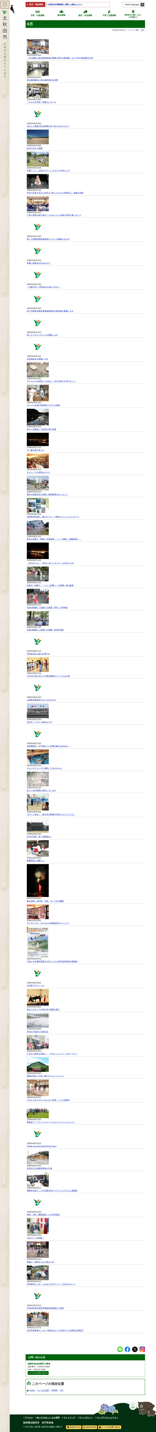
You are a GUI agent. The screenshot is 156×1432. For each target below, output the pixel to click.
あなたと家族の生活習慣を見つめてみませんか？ (48, 126)
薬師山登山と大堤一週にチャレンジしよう (45, 1076)
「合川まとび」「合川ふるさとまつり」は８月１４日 (50, 563)
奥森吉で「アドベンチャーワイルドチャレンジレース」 (51, 1122)
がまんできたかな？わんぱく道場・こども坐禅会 (48, 1100)
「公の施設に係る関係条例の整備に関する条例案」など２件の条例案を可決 (60, 58)
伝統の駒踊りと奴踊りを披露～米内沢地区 (45, 630)
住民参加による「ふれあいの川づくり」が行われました (51, 1284)
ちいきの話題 (43, 1390)
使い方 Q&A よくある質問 (48, 1418)
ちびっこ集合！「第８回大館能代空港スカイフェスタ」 (51, 814)
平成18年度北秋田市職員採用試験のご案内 (45, 1308)
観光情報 (61, 15)
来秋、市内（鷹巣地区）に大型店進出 (43, 1215)
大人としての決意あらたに (38, 472)
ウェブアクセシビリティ (107, 1418)
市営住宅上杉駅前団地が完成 (39, 1168)
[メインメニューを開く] (5, 5)
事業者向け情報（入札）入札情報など (133, 16)
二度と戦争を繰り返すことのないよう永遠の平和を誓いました (54, 215)
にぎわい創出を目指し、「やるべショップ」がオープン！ (52, 1054)
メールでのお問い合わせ (38, 1373)
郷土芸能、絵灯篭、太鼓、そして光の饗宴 (45, 901)
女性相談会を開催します (37, 359)
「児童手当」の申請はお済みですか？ (43, 287)
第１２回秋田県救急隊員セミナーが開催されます (48, 239)
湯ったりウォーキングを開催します (42, 335)
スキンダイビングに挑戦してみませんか (44, 768)
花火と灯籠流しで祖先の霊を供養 (41, 429)
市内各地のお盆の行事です (38, 654)
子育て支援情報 (109, 15)
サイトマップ (69, 1418)
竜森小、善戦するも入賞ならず (40, 1262)
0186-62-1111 (73, 1427)
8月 (61, 1390)
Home (32, 1390)
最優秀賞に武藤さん (35, 861)
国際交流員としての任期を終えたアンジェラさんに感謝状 (52, 1191)
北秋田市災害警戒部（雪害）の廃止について (65, 4)
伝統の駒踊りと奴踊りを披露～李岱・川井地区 (47, 608)
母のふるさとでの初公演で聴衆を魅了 (43, 1009)
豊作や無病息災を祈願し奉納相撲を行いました (47, 494)
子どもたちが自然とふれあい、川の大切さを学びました (51, 381)
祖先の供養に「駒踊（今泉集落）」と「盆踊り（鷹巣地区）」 (54, 539)
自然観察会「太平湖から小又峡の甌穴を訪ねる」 (48, 746)
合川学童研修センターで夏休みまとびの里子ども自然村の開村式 (55, 1330)
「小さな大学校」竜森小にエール (41, 102)
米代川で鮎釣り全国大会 (37, 1032)
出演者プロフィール (35, 985)
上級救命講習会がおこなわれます (41, 700)
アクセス (29, 1418)
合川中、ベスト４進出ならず (39, 722)
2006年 (55, 1390)
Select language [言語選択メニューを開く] (132, 5)
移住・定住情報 (85, 15)
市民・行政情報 (37, 15)
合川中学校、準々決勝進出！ (39, 837)
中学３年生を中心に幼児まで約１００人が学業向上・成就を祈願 (55, 193)
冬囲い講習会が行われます (38, 263)
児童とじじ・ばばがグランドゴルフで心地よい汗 (48, 170)
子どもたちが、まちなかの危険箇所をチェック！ (48, 923)
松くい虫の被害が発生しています (41, 790)
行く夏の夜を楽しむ (35, 450)
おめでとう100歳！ (35, 1238)
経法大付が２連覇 (34, 148)
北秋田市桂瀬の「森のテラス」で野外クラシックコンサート (53, 517)
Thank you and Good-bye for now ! (42, 1146)
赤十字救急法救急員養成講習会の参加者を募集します (50, 311)
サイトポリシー (86, 1418)
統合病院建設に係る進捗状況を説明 (42, 80)
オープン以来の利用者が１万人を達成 (43, 405)
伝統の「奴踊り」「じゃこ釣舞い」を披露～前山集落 (50, 585)
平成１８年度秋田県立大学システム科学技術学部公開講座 (52, 961)
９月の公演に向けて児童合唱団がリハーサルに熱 (48, 676)
